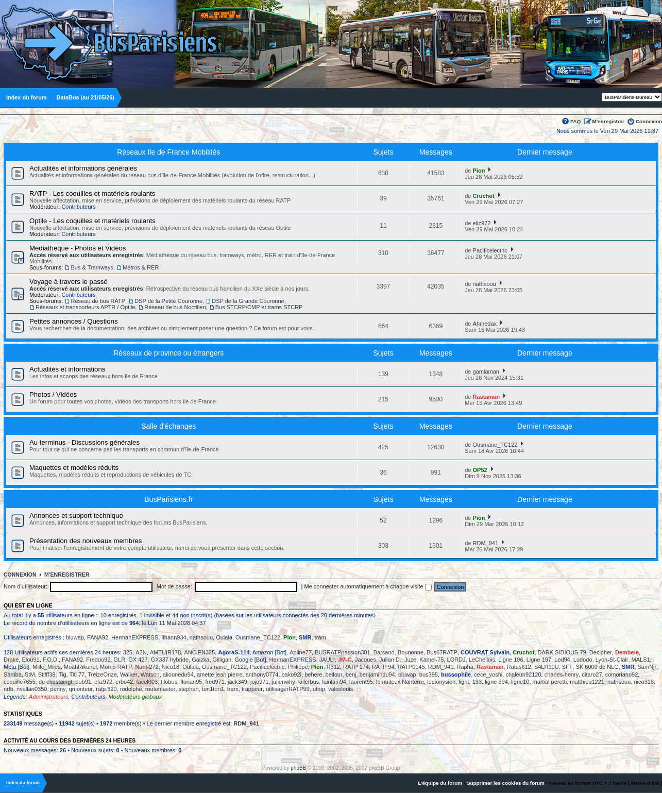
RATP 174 (356, 667)
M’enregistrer (608, 121)
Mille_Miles (46, 667)
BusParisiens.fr (168, 499)
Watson (150, 674)
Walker (129, 674)
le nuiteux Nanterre (400, 682)
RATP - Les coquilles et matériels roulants (92, 193)
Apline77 (301, 652)
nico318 (644, 682)
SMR (305, 637)
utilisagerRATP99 (288, 689)
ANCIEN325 (199, 652)
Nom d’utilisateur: (25, 586)
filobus (169, 682)
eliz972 (482, 223)
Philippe (297, 667)
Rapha (464, 667)
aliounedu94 (178, 674)
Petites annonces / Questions (73, 321)
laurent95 (361, 682)
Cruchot (484, 196)
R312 (333, 667)
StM (30, 674)
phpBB (298, 768)
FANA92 (97, 637)
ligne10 (520, 682)
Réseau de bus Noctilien (175, 307)
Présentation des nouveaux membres (85, 541)
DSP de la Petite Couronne (168, 301)
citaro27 (592, 674)
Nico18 (170, 667)
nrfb (8, 689)
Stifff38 (47, 674)
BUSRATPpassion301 (342, 652)
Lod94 (562, 659)
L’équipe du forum (440, 783)
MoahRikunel (80, 667)
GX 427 (137, 659)
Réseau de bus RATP (98, 301)
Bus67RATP (442, 652)
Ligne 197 (539, 659)
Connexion (649, 121)
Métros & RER (141, 267)
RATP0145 (411, 667)
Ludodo (582, 659)
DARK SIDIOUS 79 (562, 652)
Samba (13, 674)
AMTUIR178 (165, 652)
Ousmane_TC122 (495, 445)
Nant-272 (146, 667)
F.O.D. (51, 659)
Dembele (627, 652)
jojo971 (259, 682)
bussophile (456, 674)
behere (313, 674)
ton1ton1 (213, 689)
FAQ (575, 121)
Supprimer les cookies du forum (506, 783)
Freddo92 (98, 659)
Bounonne (410, 652)
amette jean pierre (220, 674)
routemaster (160, 689)
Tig (62, 674)
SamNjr (647, 667)
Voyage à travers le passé (68, 281)
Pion (479, 170)
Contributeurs (78, 207)
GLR (119, 659)
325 (127, 652)
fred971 (215, 682)
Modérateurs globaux (135, 697)
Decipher (600, 652)
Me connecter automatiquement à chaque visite (368, 586)
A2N (140, 652)
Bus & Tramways (92, 267)
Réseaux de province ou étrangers (168, 353)
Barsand (384, 652)
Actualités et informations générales (83, 168)
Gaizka (200, 659)
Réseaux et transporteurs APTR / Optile (85, 307)
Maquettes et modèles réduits (73, 467)
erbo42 (124, 682)
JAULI (327, 659)
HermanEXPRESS (134, 637)
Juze (410, 659)
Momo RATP (116, 667)
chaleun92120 (523, 674)
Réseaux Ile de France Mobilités (168, 152)
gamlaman (486, 371)
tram (320, 637)
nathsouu (484, 284)
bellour (334, 674)
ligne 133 (470, 682)
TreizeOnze (102, 674)
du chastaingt (55, 682)
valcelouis (340, 689)
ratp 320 (106, 689)
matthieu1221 (587, 682)
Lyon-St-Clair (612, 659)
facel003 (147, 682)
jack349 (237, 682)
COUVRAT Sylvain (485, 652)
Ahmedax (485, 323)
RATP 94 (383, 667)
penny (58, 689)
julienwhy (283, 682)
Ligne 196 (510, 659)
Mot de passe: (174, 586)
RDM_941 (486, 543)
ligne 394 (496, 682)
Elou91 (30, 659)
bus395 (428, 674)
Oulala (224, 637)
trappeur (252, 689)
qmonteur (81, 689)
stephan (189, 689)
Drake (11, 659)
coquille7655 (20, 682)
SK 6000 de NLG (597, 667)
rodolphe (131, 689)
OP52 (480, 470)
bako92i (291, 674)
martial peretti (550, 682)
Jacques (365, 659)
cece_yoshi (488, 674)
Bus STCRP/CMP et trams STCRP (259, 307)
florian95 (191, 682)
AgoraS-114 (233, 652)
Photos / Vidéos (53, 394)
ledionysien (441, 682)
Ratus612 (519, 667)
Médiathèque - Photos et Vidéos (77, 248)
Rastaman (486, 397)
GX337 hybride (170, 659)
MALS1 (641, 659)
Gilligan (222, 659)
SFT (567, 667)
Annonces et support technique (76, 515)
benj (351, 674)
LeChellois (482, 659)
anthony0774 (262, 674)
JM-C (345, 659)
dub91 (83, 682)
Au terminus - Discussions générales (84, 442)
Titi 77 (77, 674)
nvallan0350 (31, 689)
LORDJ (456, 659)
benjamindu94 (377, 674)
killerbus (308, 682)
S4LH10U (546, 667)
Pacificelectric (490, 250)
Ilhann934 (173, 637)
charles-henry (562, 674)
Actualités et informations (67, 369)
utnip (319, 689)
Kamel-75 (431, 659)
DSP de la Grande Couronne (248, 301)
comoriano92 (621, 674)
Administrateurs (48, 697)
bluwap (75, 637)
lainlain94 (334, 682)
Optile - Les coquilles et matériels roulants (92, 221)
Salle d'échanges (168, 426)
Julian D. (390, 659)
